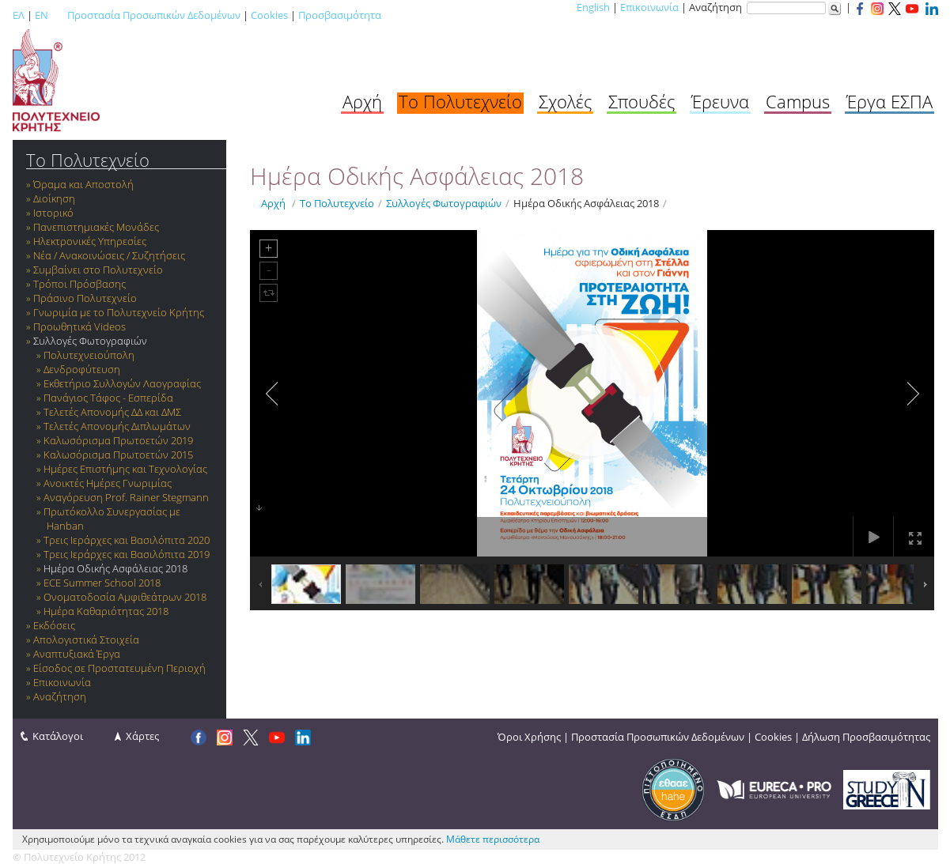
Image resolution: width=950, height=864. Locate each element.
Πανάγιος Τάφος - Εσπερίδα (108, 397)
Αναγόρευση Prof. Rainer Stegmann (126, 497)
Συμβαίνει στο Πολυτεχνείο (98, 269)
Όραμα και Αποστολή (83, 184)
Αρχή (362, 101)
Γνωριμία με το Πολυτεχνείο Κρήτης (118, 312)
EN (41, 15)
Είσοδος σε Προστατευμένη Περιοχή (119, 668)
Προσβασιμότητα (339, 15)
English (593, 7)
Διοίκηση (54, 198)
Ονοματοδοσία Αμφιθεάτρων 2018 (125, 597)
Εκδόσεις (54, 625)
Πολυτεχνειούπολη (89, 355)
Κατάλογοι (57, 736)
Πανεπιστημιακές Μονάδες (96, 227)
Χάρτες (142, 736)
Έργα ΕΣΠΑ (889, 101)
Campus (798, 101)
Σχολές (565, 101)
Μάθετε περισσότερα (492, 839)
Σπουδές (641, 101)
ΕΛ (19, 15)
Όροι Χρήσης (529, 737)
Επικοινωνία (649, 7)
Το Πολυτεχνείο (460, 101)
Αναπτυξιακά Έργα (76, 654)
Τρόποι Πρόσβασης (79, 284)
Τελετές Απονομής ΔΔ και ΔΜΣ (112, 412)
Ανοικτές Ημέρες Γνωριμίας (108, 483)
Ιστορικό (53, 213)
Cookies (269, 15)
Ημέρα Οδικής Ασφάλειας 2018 (115, 568)
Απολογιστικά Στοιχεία (86, 639)
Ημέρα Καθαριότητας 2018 (106, 611)
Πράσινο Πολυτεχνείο (85, 298)
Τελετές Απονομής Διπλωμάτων (117, 426)
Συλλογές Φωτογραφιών (90, 341)
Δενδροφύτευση (82, 369)
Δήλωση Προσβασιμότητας (866, 737)
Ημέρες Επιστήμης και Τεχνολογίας (125, 469)
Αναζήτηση (59, 696)
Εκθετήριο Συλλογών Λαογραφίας (122, 383)
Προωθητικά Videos (79, 326)
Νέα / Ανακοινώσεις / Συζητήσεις (109, 255)
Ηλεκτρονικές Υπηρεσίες (89, 241)
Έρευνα (720, 101)
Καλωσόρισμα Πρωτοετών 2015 (118, 454)
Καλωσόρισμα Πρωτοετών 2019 (118, 440)
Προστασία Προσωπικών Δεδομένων (153, 15)
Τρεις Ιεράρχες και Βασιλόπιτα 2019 (127, 554)
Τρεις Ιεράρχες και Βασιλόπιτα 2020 (127, 540)
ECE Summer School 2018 (102, 582)
